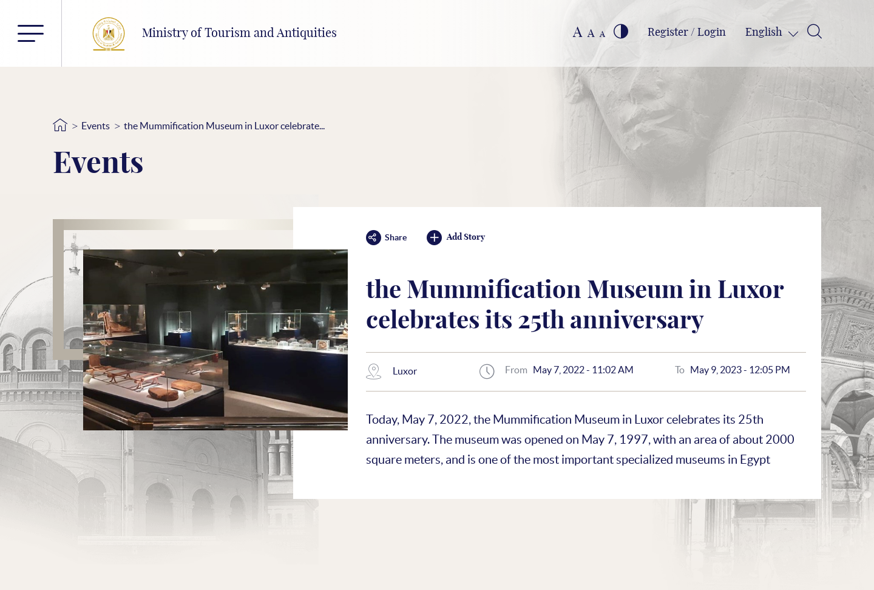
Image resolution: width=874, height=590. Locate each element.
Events (95, 125)
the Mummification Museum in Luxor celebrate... (224, 125)
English (765, 32)
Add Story (456, 237)
